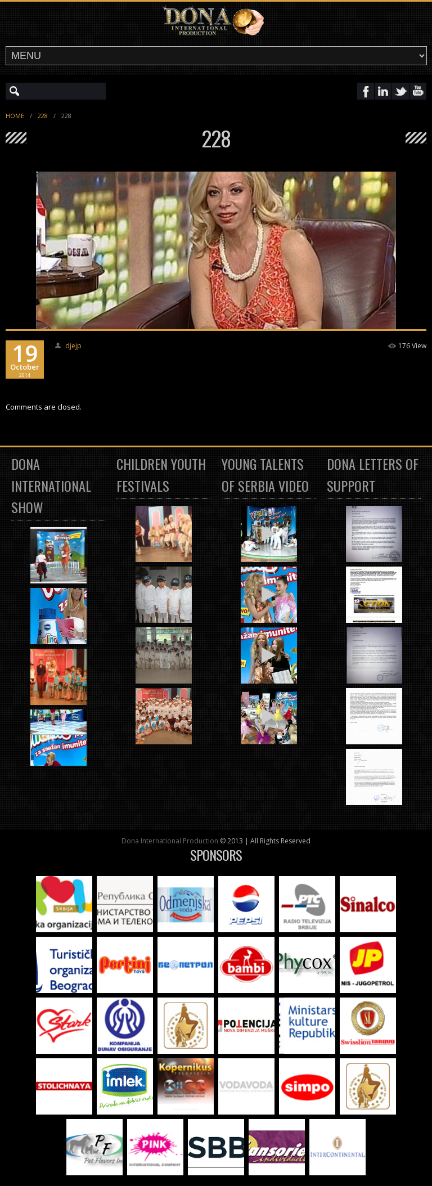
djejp (73, 346)
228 (43, 115)
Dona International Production (170, 841)
